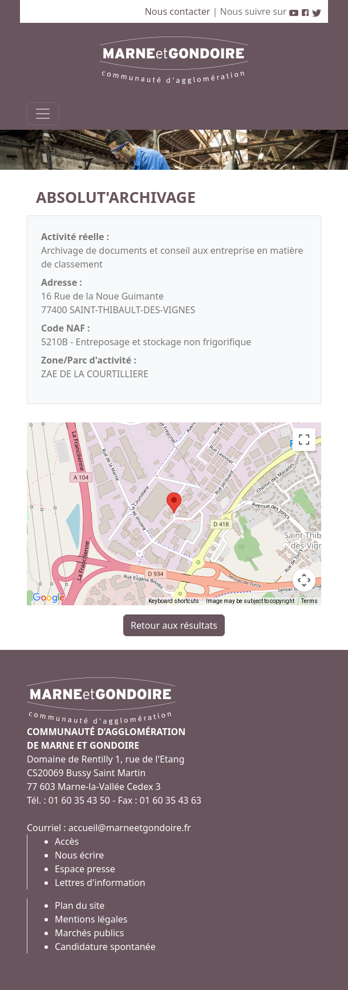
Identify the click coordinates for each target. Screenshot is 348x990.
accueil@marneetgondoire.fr (129, 827)
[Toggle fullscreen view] (304, 439)
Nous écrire (79, 855)
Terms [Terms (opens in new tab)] (309, 601)
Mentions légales (91, 919)
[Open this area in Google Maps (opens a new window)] (48, 597)
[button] (174, 503)
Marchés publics (89, 933)
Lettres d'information (100, 882)
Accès (67, 841)
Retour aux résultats (174, 625)
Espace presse (85, 869)
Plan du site (79, 905)
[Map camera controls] (304, 580)
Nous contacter (179, 11)
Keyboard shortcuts (173, 601)
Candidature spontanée (105, 946)
